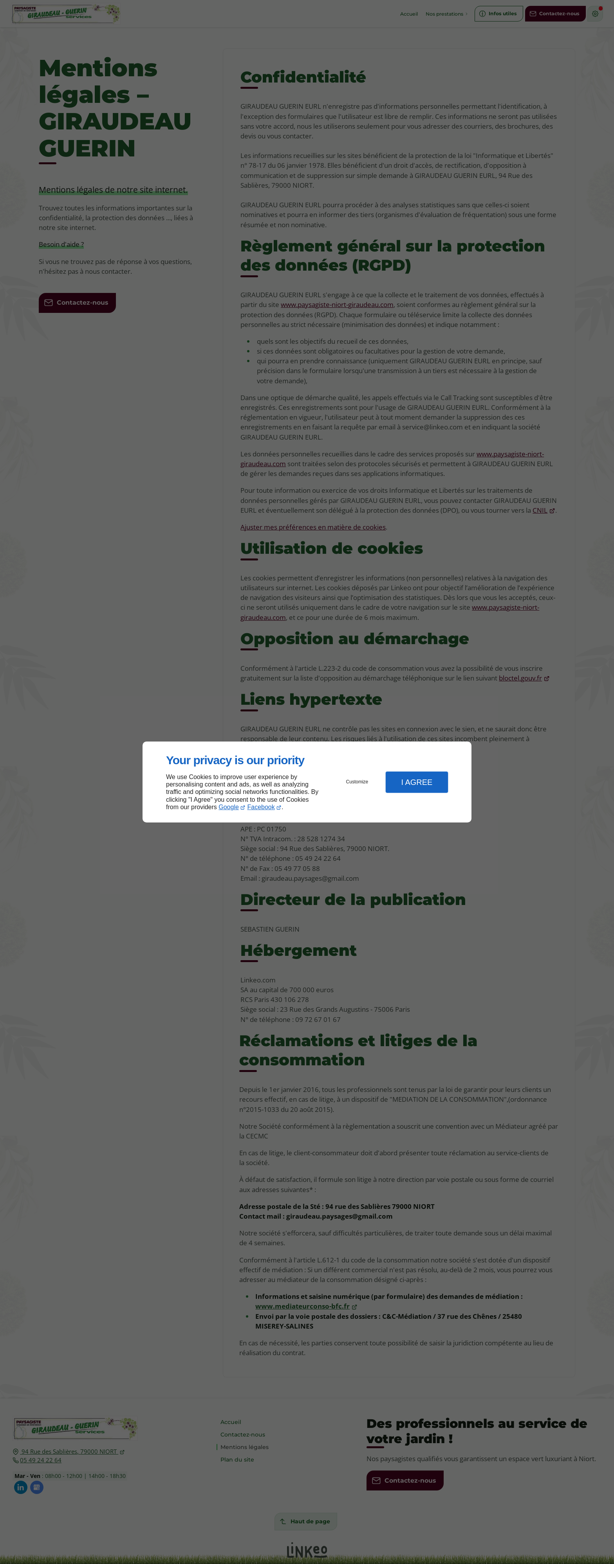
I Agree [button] (416, 782)
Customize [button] (357, 782)
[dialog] (307, 782)
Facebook (261, 807)
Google (229, 807)
